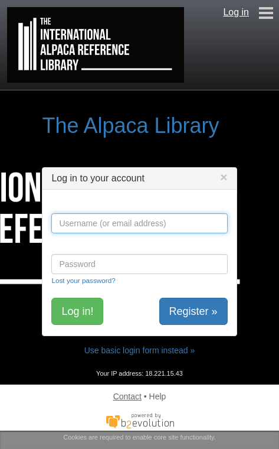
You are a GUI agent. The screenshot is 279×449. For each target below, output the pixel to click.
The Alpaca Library (130, 125)
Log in (236, 12)
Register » (193, 311)
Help (157, 396)
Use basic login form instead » (139, 350)
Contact (127, 396)
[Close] (223, 177)
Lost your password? (83, 280)
